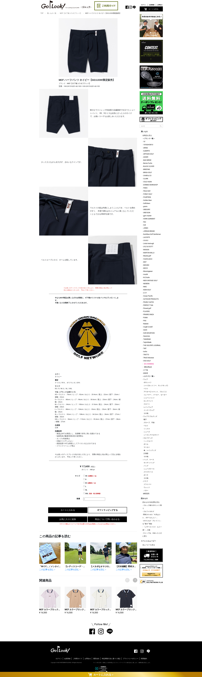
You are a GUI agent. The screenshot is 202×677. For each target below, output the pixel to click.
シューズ (147, 432)
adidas (145, 148)
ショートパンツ (149, 398)
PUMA (145, 317)
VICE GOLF (147, 361)
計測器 (146, 453)
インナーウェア (149, 410)
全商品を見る (147, 135)
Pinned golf (147, 308)
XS (89, 476)
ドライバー (147, 484)
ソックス (147, 429)
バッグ (146, 466)
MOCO (145, 268)
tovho (145, 351)
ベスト (146, 389)
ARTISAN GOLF (148, 154)
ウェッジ (147, 487)
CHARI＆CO (147, 175)
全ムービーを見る (148, 545)
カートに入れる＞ (101, 674)
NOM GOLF (147, 290)
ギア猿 (145, 370)
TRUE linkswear (148, 358)
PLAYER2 (146, 311)
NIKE (145, 287)
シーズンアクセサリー (151, 435)
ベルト (146, 426)
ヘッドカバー (148, 441)
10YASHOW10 (148, 145)
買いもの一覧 (51, 13)
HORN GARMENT (149, 219)
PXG (144, 321)
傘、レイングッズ (150, 450)
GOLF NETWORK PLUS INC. (64, 662)
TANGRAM (147, 339)
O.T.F (145, 293)
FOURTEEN (147, 197)
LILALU (145, 240)
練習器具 (146, 493)
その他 (146, 413)
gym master (147, 216)
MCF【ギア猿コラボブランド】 (71, 13)
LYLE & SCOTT (148, 246)
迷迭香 (145, 373)
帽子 (145, 419)
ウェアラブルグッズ (150, 416)
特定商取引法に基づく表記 (111, 659)
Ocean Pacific (148, 296)
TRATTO (146, 355)
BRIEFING (146, 169)
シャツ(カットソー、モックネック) (156, 385)
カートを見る (151, 9)
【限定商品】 (148, 367)
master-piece (147, 259)
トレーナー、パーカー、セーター (155, 395)
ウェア (145, 379)
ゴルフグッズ (148, 438)
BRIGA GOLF (147, 172)
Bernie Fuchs (147, 163)
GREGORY (146, 209)
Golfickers (146, 203)
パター (146, 490)
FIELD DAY (146, 191)
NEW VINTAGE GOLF (150, 280)
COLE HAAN (147, 182)
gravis (145, 206)
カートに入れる (68, 510)
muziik (145, 274)
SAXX (145, 330)
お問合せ (159, 5)
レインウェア (148, 407)
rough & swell (148, 327)
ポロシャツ (147, 382)
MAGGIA (146, 250)
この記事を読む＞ (47, 569)
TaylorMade (147, 342)
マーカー (147, 447)
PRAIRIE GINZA (148, 314)
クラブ (145, 481)
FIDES (145, 188)
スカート (147, 404)
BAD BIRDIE (147, 160)
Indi (144, 225)
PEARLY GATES (148, 302)
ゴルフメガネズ (148, 511)
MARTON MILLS (148, 253)
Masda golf (147, 256)
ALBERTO (146, 151)
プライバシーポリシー (130, 659)
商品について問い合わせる (107, 519)
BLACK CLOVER (148, 166)
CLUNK (145, 179)
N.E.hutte (146, 277)
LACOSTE (146, 237)
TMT (144, 348)
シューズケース (149, 469)
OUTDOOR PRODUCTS (151, 299)
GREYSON (146, 213)
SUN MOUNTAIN (149, 333)
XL (85, 490)
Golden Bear (147, 200)
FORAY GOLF (147, 194)
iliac (144, 222)
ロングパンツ (148, 401)
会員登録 (151, 5)
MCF (144, 262)
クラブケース (148, 472)
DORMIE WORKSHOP (150, 185)
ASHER (145, 157)
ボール (146, 444)
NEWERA (146, 284)
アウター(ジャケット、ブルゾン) (155, 392)
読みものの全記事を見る (150, 502)
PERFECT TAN (148, 305)
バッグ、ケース (148, 460)
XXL (91, 493)
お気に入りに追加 (67, 519)
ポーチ (146, 475)
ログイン (143, 5)
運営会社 (96, 659)
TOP (41, 13)
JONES (145, 228)
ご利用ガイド (77, 659)
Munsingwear (148, 271)
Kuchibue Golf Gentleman (152, 234)
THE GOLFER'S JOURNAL (152, 345)
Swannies (146, 336)
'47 (144, 142)
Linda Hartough (148, 243)
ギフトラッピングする (107, 510)
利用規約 (144, 659)
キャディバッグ (149, 463)
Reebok (145, 324)
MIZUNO (146, 265)
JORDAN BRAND (149, 231)
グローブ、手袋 (149, 422)
